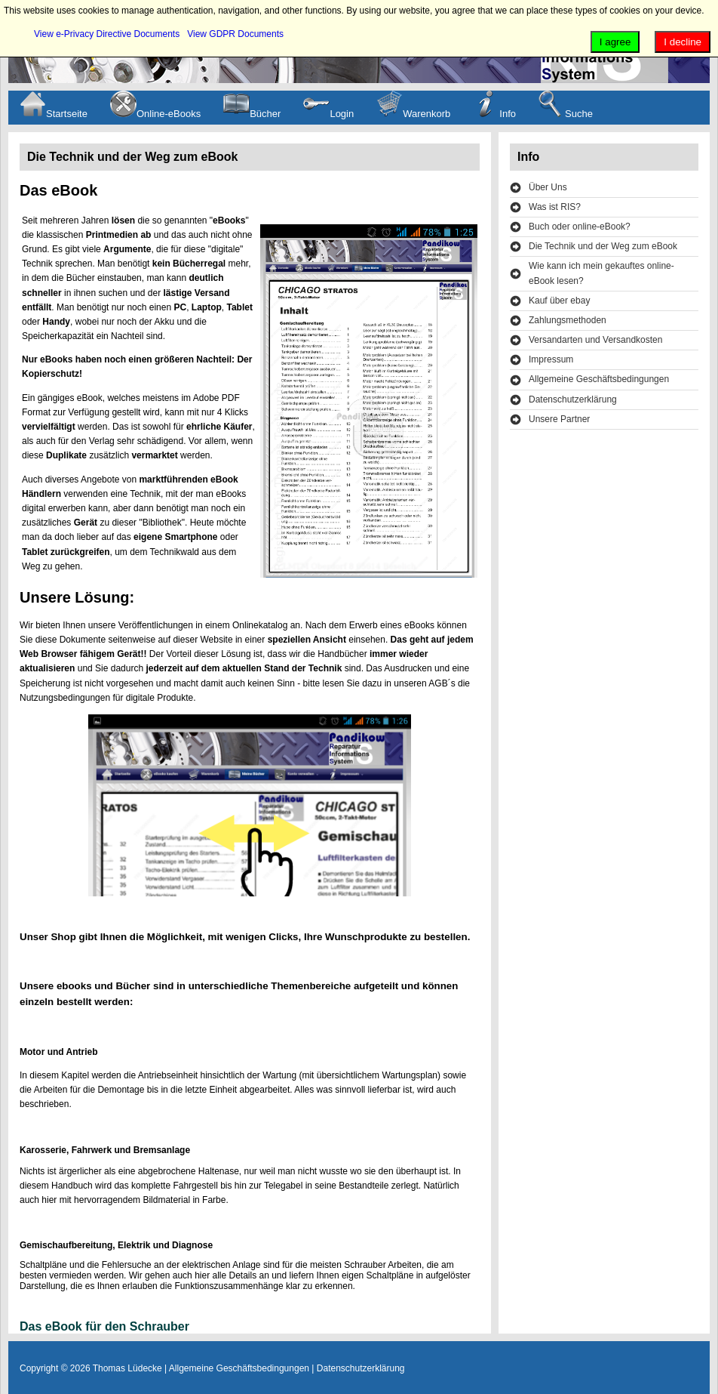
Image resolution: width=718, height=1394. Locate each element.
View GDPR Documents (235, 34)
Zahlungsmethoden (567, 320)
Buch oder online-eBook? (580, 226)
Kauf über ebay (559, 300)
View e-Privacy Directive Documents (107, 34)
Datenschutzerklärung (573, 399)
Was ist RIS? (555, 207)
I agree (615, 42)
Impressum (551, 359)
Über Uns (548, 187)
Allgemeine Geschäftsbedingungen (599, 379)
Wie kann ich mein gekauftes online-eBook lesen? (601, 273)
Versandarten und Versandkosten (595, 340)
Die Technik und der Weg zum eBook (603, 246)
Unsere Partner (559, 419)
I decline (682, 42)
